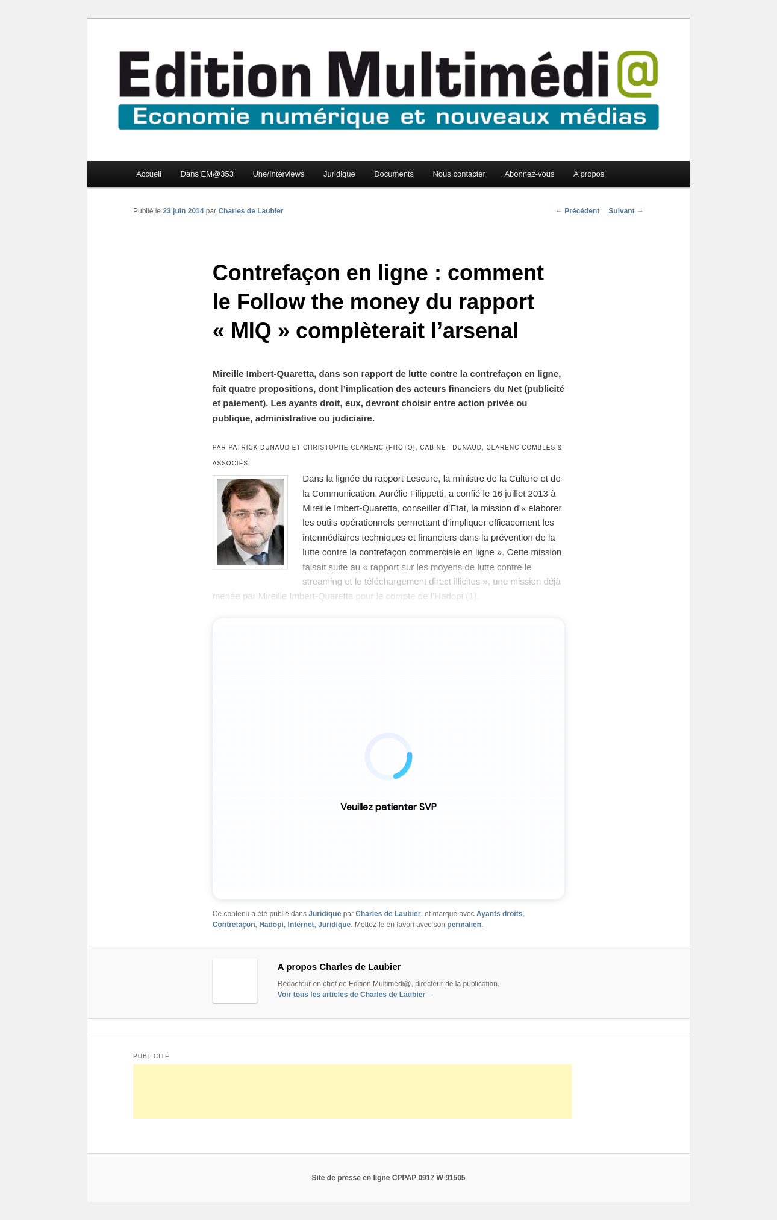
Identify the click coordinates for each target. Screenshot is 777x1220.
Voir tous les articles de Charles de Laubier (356, 994)
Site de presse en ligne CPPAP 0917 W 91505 (388, 1178)
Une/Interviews (278, 173)
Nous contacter (458, 173)
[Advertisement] (352, 1091)
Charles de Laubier (250, 211)
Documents (394, 173)
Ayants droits (499, 914)
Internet (301, 924)
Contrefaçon (234, 924)
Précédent (577, 211)
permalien (464, 924)
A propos (588, 173)
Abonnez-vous (529, 173)
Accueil (148, 173)
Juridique (339, 173)
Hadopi (271, 924)
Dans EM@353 (207, 173)
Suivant (626, 211)
